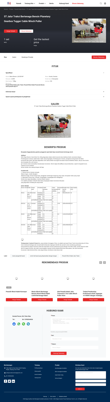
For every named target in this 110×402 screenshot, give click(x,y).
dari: (52, 335)
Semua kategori (58, 378)
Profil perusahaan (39, 368)
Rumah (6, 9)
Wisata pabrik (38, 371)
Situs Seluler (53, 396)
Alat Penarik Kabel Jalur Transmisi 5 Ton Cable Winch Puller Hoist (67, 293)
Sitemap (45, 396)
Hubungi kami (38, 377)
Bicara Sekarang (26, 31)
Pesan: (53, 315)
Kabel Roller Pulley (59, 375)
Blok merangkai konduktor (61, 371)
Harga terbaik (11, 31)
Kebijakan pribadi (63, 396)
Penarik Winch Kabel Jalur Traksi (70, 256)
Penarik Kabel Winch (19, 9)
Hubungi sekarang (58, 353)
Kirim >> (80, 389)
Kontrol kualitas (38, 374)
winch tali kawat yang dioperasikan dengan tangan (43, 256)
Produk (11, 9)
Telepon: (53, 344)
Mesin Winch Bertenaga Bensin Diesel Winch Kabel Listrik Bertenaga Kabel (41, 293)
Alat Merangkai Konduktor (61, 368)
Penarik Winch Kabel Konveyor (16, 291)
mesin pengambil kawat (18, 256)
